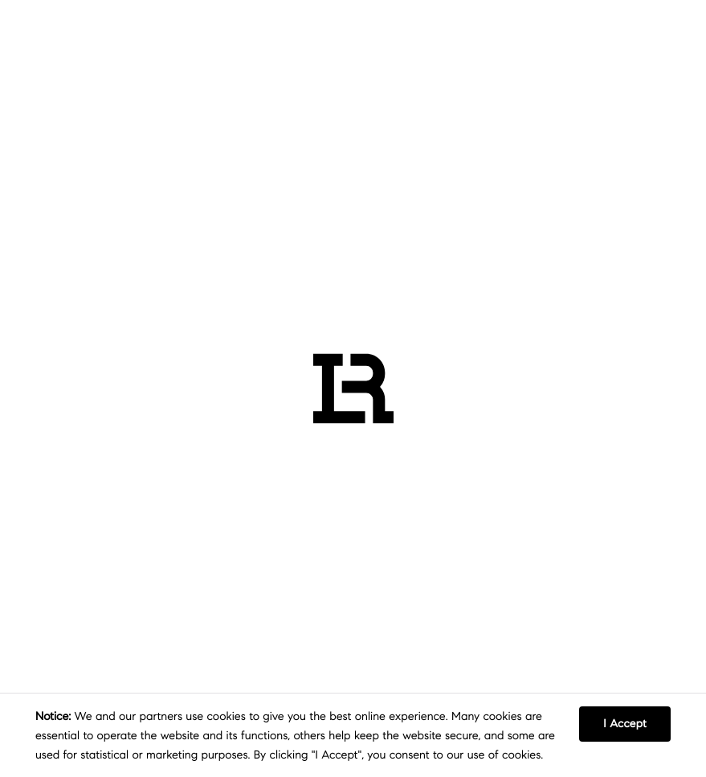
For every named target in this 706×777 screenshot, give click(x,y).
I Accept (625, 723)
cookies (226, 716)
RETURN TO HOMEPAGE (313, 499)
